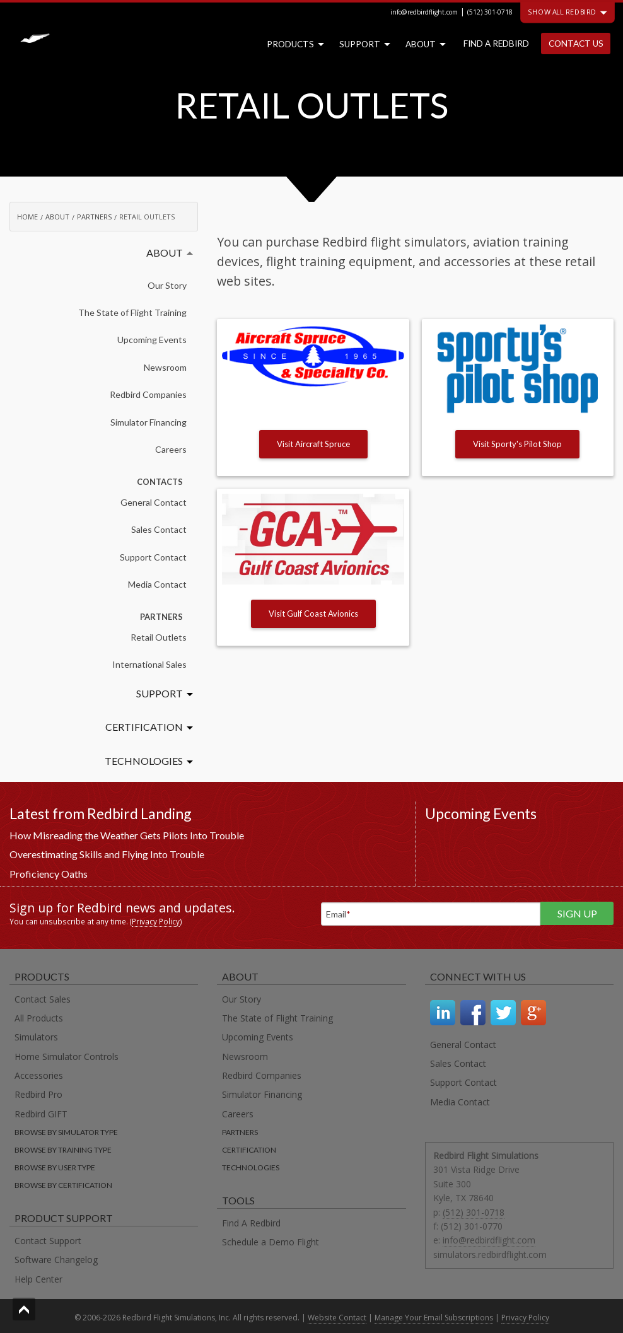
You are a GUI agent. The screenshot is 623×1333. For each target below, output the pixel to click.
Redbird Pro (38, 1094)
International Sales (149, 664)
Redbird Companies (148, 394)
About (423, 44)
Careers (171, 449)
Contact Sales (43, 999)
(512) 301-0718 (490, 12)
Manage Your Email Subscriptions (434, 1317)
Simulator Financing (148, 422)
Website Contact (337, 1317)
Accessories (39, 1075)
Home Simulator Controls (67, 1056)
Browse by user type (55, 1167)
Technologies (144, 761)
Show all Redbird (567, 11)
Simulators (36, 1037)
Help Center (38, 1279)
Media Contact (157, 584)
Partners (94, 216)
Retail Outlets (159, 637)
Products (293, 44)
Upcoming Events (152, 339)
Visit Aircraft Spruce (313, 444)
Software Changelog (56, 1260)
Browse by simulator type (66, 1132)
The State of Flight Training (132, 312)
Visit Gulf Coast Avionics (313, 613)
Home (27, 216)
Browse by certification (63, 1185)
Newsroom (165, 367)
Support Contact (153, 557)
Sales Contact (159, 529)
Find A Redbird (251, 1223)
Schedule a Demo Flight (270, 1242)
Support (362, 44)
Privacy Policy (156, 921)
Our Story (167, 285)
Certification (144, 727)
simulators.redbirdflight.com (490, 1254)
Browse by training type (63, 1150)
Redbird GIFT (41, 1114)
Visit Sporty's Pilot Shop (517, 444)
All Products (39, 1018)
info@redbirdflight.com (424, 12)
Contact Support (48, 1241)
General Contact (153, 502)
